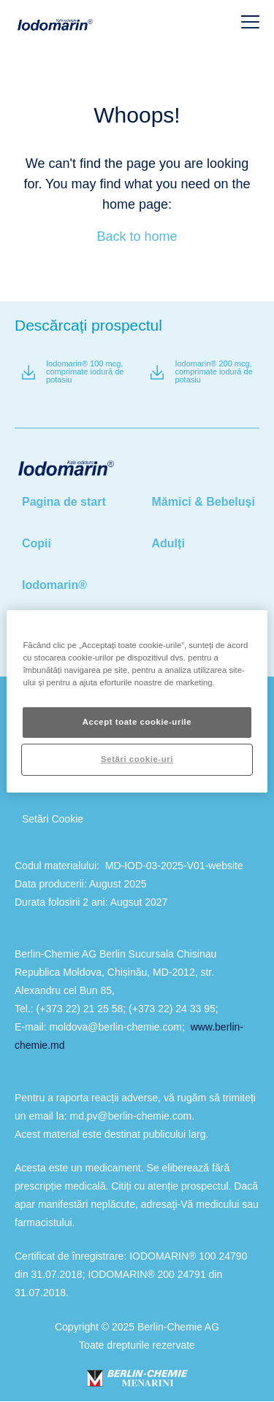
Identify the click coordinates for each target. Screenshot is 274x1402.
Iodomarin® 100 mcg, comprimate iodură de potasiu (84, 372)
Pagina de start (64, 502)
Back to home (136, 236)
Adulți (168, 543)
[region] (137, 700)
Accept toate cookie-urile (137, 721)
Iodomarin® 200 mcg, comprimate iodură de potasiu (213, 372)
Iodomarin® (54, 585)
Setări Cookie (52, 818)
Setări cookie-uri (137, 759)
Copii (36, 543)
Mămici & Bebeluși (203, 502)
